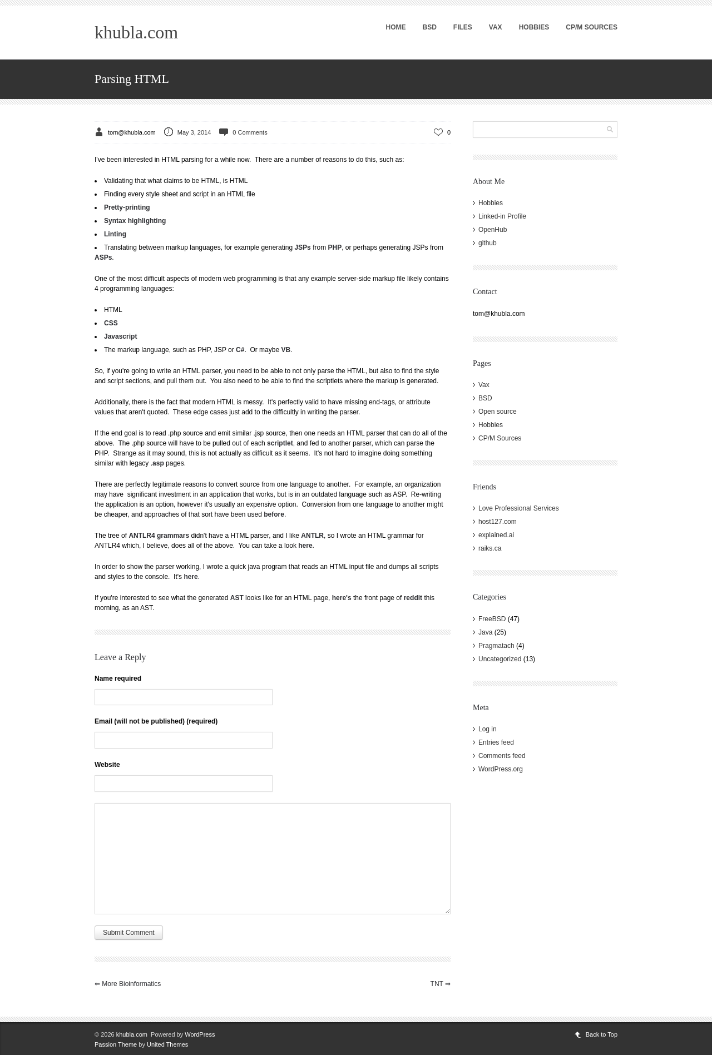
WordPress (200, 1034)
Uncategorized (499, 659)
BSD (429, 27)
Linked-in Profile (502, 216)
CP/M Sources (591, 27)
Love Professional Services (518, 508)
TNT (441, 984)
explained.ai (496, 535)
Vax (495, 27)
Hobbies (534, 27)
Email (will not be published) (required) (156, 721)
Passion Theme (116, 1044)
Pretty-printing (127, 207)
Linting (115, 234)
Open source (497, 411)
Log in (487, 729)
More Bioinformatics (128, 984)
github (487, 243)
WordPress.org (500, 769)
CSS (111, 323)
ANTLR (312, 535)
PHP (335, 247)
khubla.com (136, 32)
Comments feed (502, 756)
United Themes (167, 1044)
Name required (118, 678)
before (274, 514)
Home (395, 27)
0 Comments (250, 132)
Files (462, 27)
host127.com (497, 522)
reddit (413, 598)
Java (485, 632)
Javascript (120, 336)
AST (237, 598)
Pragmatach (496, 646)
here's (342, 598)
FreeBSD (492, 619)
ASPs (103, 257)
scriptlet (280, 443)
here (305, 545)
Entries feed (496, 742)
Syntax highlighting (135, 221)
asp (158, 463)
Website (107, 765)
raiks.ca (489, 548)
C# (240, 350)
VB (285, 350)
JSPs (302, 247)
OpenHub (492, 230)
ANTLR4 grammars (158, 535)
